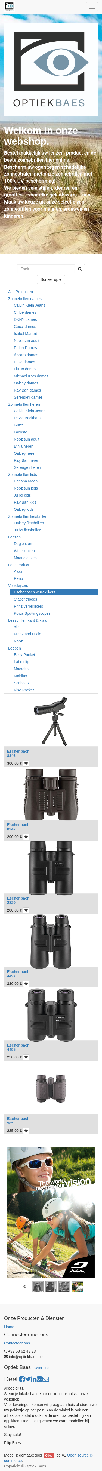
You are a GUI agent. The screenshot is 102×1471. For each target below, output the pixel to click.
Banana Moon (26, 481)
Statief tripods (25, 599)
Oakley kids (23, 509)
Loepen (14, 648)
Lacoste (20, 432)
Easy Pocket (24, 655)
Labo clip (21, 662)
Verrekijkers (18, 585)
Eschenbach (18, 751)
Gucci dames (25, 326)
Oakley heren (25, 453)
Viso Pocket (24, 690)
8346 (11, 755)
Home (9, 1327)
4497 (11, 976)
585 (10, 1123)
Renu (18, 578)
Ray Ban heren (26, 460)
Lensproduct (18, 565)
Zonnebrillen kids (22, 474)
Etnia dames (24, 362)
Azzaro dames (26, 355)
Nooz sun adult (26, 340)
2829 (11, 902)
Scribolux (22, 683)
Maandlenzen (25, 558)
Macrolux (21, 669)
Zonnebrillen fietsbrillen (27, 516)
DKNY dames (25, 319)
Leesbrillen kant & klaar (28, 620)
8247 (11, 829)
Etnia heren (23, 446)
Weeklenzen (24, 551)
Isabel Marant (25, 333)
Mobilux (20, 676)
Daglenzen (23, 543)
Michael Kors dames (31, 376)
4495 (11, 1049)
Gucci (19, 425)
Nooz (18, 641)
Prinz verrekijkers (28, 606)
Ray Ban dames (27, 390)
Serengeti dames (28, 397)
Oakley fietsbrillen (29, 523)
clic (16, 627)
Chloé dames (25, 312)
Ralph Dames (25, 348)
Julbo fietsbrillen (27, 530)
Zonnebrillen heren (24, 404)
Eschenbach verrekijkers (34, 592)
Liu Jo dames (25, 369)
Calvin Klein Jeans (29, 305)
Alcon (18, 571)
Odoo (48, 1455)
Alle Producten (20, 292)
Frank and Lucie (27, 634)
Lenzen (14, 537)
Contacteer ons (17, 1343)
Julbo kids (22, 495)
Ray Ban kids (25, 502)
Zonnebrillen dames (25, 299)
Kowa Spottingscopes (32, 613)
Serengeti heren (27, 467)
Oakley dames (26, 383)
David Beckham (27, 418)
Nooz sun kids (26, 488)
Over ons (41, 1368)
